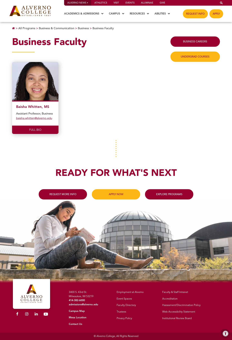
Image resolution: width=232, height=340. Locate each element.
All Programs (26, 28)
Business (83, 28)
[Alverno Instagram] (26, 314)
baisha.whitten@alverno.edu (34, 118)
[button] (221, 3)
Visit (116, 2)
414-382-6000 (77, 300)
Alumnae (147, 2)
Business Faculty (103, 28)
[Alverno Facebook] (17, 314)
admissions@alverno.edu (83, 304)
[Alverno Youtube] (45, 314)
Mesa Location (77, 317)
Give (162, 2)
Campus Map (77, 311)
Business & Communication (56, 28)
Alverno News (77, 2)
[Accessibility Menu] (225, 333)
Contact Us (75, 324)
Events (130, 2)
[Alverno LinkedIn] (36, 314)
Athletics (100, 2)
